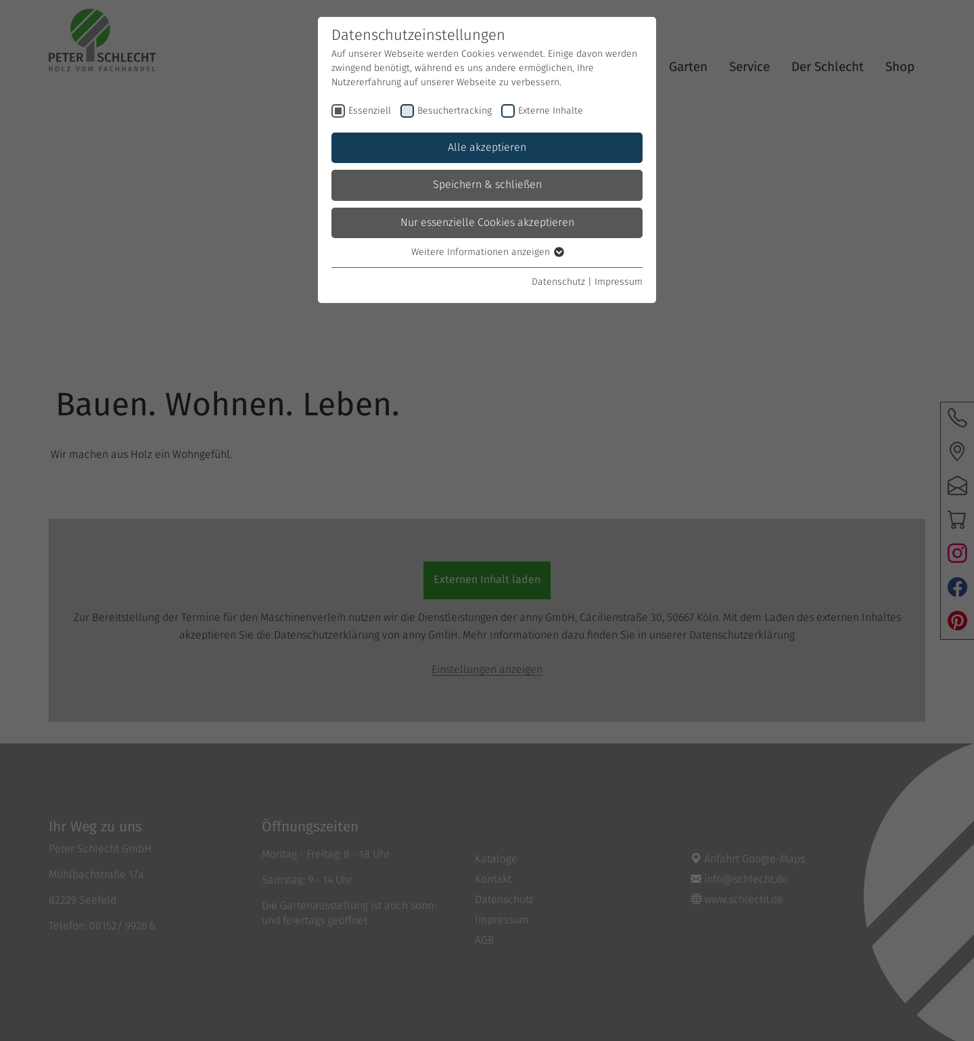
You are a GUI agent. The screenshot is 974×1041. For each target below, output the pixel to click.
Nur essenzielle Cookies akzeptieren (487, 222)
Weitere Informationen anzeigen (487, 252)
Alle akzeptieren (487, 147)
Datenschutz (558, 282)
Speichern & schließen (487, 184)
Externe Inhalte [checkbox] (550, 111)
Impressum (619, 282)
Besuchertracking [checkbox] (454, 111)
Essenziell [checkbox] (369, 111)
